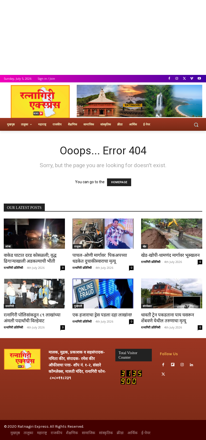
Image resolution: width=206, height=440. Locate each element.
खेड (144, 246)
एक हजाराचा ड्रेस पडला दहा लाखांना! (102, 314)
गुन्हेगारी (78, 306)
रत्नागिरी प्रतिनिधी (13, 268)
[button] (196, 124)
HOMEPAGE (119, 182)
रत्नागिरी (9, 306)
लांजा (8, 246)
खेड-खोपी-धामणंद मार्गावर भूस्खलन (170, 255)
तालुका (77, 246)
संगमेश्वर (147, 306)
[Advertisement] (103, 37)
